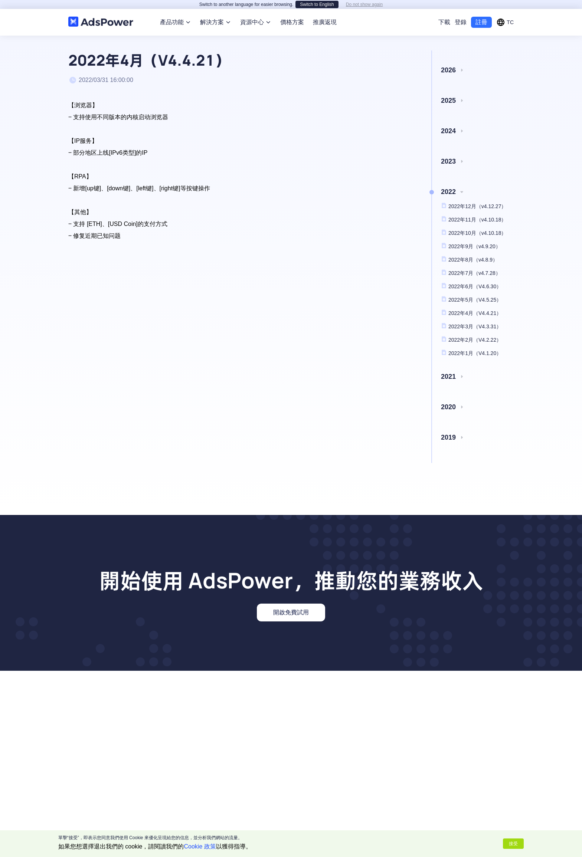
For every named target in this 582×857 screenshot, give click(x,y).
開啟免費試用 (291, 603)
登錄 (461, 13)
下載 (444, 13)
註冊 (481, 13)
